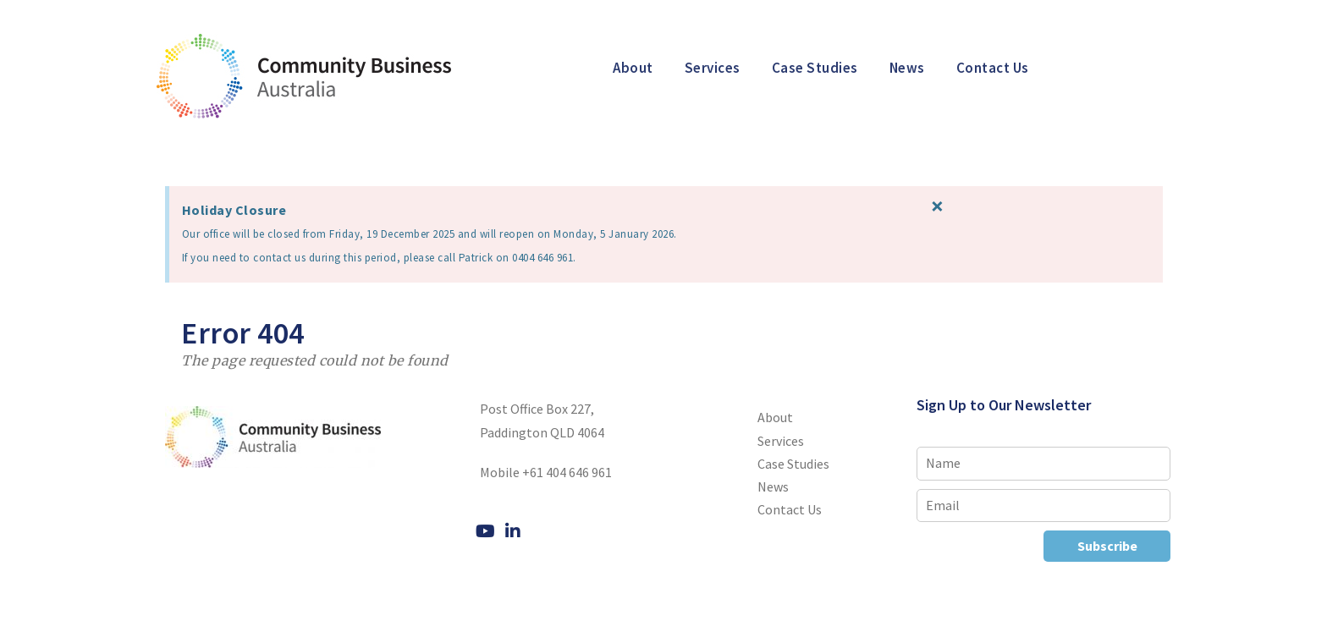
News (907, 67)
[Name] (1043, 463)
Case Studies (815, 67)
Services (713, 67)
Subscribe (1107, 545)
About (633, 67)
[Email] (1043, 505)
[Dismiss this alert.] (999, 205)
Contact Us (992, 67)
